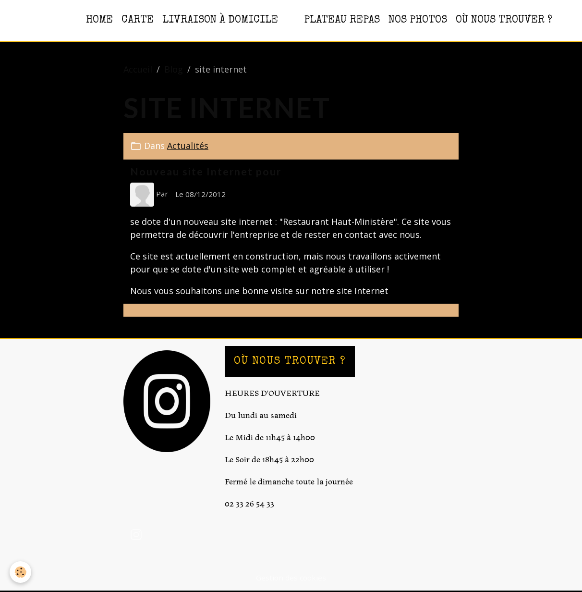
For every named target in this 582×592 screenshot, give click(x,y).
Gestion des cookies (291, 577)
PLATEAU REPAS (342, 20)
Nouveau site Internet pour (205, 171)
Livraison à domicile (220, 20)
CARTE (137, 20)
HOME (99, 20)
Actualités (187, 145)
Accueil (137, 69)
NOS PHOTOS (417, 20)
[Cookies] (20, 572)
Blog (173, 69)
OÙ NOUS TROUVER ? (504, 20)
